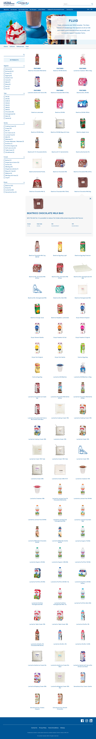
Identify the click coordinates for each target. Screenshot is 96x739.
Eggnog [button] (9, 75)
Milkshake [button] (9, 139)
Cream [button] (8, 73)
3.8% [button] (8, 101)
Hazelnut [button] (9, 78)
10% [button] (8, 103)
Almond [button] (9, 69)
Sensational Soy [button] (11, 192)
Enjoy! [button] (8, 187)
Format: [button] (6, 157)
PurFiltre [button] (9, 143)
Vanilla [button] (8, 118)
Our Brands (13, 9)
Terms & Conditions (53, 728)
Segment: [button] (6, 65)
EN (88, 9)
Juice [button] (8, 80)
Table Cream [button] (10, 150)
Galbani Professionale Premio (56, 9)
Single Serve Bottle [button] (12, 169)
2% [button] (7, 98)
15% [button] (7, 105)
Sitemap (62, 728)
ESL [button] (7, 130)
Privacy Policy (42, 728)
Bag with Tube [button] (10, 171)
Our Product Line (23, 9)
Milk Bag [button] (9, 167)
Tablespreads (20, 46)
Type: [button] (5, 93)
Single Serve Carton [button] (12, 162)
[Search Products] (78, 4)
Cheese (6, 46)
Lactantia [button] (10, 190)
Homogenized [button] (10, 114)
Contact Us (70, 9)
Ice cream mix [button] (10, 133)
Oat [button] (7, 86)
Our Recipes (33, 9)
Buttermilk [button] (9, 71)
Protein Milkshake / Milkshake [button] (15, 141)
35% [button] (8, 109)
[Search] (92, 4)
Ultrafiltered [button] (10, 152)
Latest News (41, 9)
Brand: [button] (5, 182)
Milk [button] (8, 82)
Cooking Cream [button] (11, 126)
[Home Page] (25, 4)
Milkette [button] (9, 173)
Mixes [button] (8, 84)
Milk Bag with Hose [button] (12, 175)
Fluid (27, 46)
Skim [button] (8, 116)
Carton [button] (9, 164)
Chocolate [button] (10, 112)
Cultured (12, 46)
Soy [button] (7, 88)
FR (91, 9)
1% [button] (7, 96)
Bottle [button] (8, 160)
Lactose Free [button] (10, 135)
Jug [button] (7, 177)
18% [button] (8, 107)
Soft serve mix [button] (11, 148)
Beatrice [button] (9, 185)
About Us (6, 9)
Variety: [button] (6, 123)
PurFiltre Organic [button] (11, 146)
